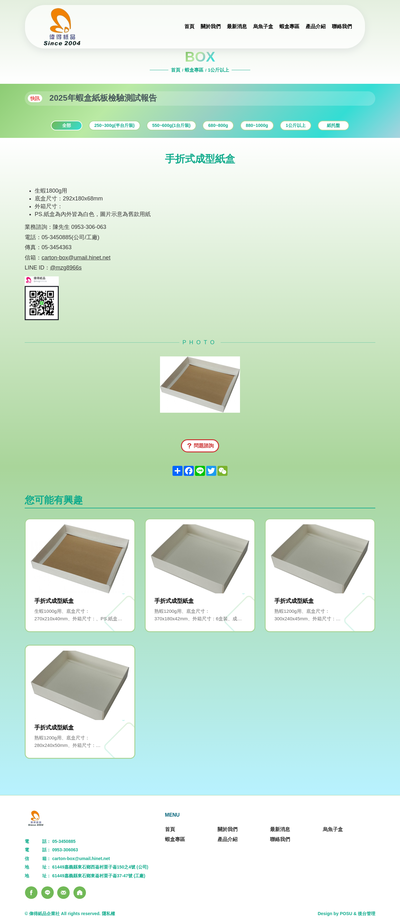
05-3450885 (64, 841)
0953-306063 (65, 849)
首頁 (176, 70)
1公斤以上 (218, 70)
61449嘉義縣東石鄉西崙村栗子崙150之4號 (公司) (100, 866)
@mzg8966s (66, 268)
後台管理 (366, 913)
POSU (346, 913)
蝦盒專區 (194, 70)
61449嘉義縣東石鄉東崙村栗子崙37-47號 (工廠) (98, 875)
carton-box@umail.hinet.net (76, 257)
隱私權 (108, 913)
